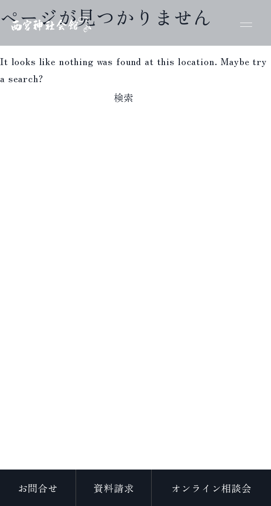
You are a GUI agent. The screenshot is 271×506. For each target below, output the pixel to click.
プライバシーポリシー (135, 463)
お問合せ (38, 488)
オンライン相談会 (211, 488)
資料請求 (114, 488)
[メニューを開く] (246, 23)
